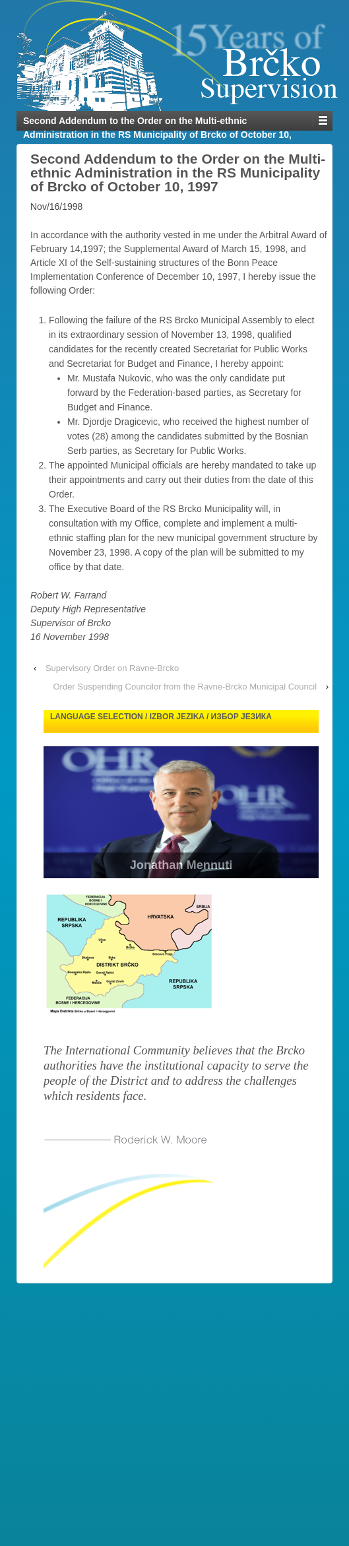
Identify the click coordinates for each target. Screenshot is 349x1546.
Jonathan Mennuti (181, 865)
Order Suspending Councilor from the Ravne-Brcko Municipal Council (185, 687)
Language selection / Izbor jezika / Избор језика (161, 716)
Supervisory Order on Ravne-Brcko (112, 668)
